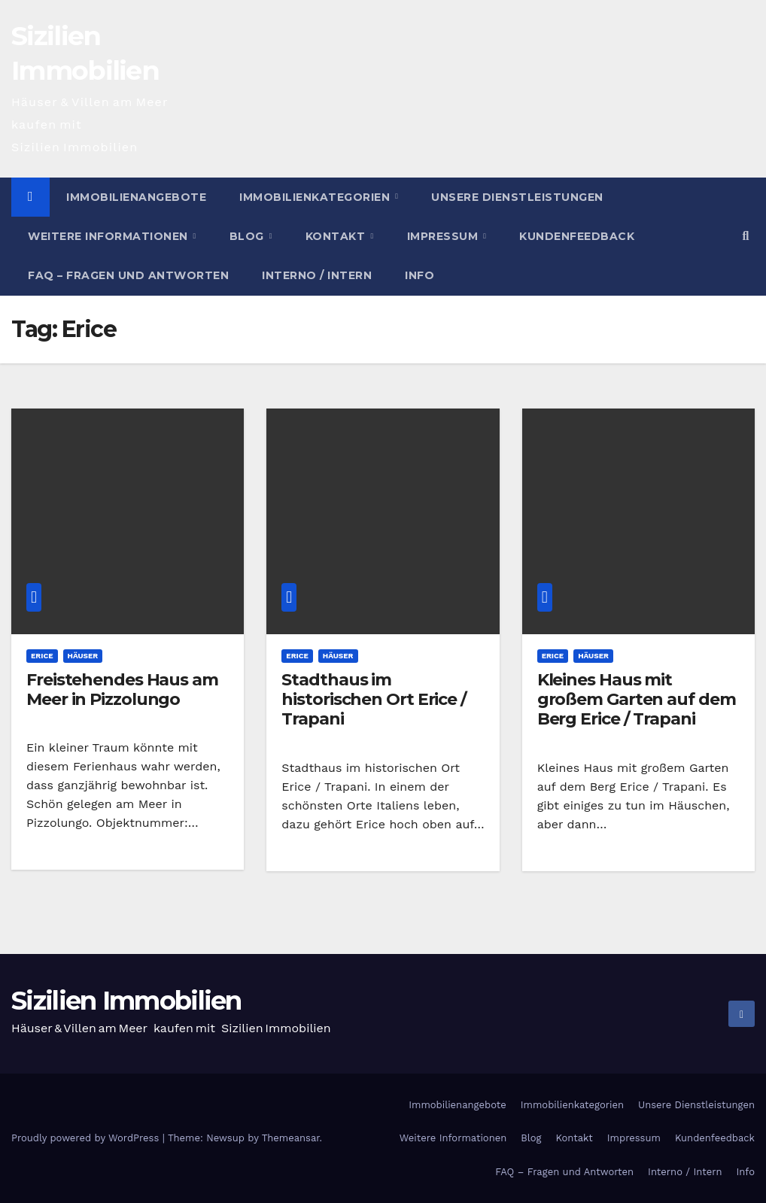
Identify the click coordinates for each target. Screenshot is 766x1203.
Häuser (83, 656)
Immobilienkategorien (316, 197)
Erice (42, 656)
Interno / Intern (317, 275)
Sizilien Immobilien (126, 1000)
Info (419, 275)
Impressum (444, 236)
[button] (746, 236)
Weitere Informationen (109, 236)
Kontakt (337, 236)
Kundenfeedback (576, 236)
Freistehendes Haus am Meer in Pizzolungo (122, 689)
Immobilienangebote (136, 197)
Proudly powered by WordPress (87, 1138)
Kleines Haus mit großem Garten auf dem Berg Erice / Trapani (636, 700)
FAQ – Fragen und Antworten (128, 275)
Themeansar (291, 1138)
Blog (248, 236)
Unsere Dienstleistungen (517, 197)
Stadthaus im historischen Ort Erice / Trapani (374, 700)
